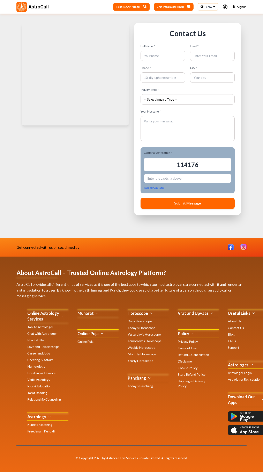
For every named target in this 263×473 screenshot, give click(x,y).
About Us (234, 322)
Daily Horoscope (140, 322)
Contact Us (236, 329)
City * (193, 68)
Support (233, 348)
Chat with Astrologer (42, 334)
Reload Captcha (154, 187)
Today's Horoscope (141, 329)
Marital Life (35, 341)
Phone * (146, 68)
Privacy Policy (188, 342)
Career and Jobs (38, 354)
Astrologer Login (240, 374)
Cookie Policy (187, 369)
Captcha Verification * (158, 152)
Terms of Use (187, 349)
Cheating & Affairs (40, 361)
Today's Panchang (140, 387)
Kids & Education (39, 387)
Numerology (36, 367)
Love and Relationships (43, 348)
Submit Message (188, 204)
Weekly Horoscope (141, 348)
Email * (194, 46)
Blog (231, 335)
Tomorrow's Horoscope (144, 342)
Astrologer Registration (244, 380)
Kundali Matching (39, 426)
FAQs (232, 342)
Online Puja (85, 342)
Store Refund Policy (191, 375)
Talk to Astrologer (40, 328)
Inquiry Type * (150, 89)
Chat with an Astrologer (174, 7)
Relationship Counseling (44, 400)
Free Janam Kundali (41, 432)
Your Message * (151, 111)
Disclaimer (185, 362)
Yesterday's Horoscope (144, 335)
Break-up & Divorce (41, 374)
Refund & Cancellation (193, 356)
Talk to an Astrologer (131, 7)
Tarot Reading (37, 394)
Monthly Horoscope (142, 355)
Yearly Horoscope (140, 362)
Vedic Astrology (38, 380)
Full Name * (148, 46)
